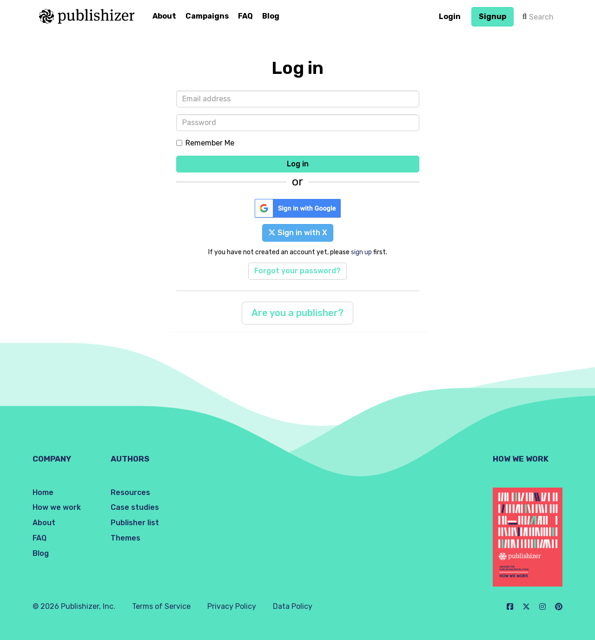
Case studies (135, 507)
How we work (57, 507)
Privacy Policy (231, 606)
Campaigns (207, 16)
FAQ (245, 16)
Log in (298, 163)
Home (43, 492)
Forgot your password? (297, 270)
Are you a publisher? (297, 312)
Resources (130, 492)
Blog (270, 16)
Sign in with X (297, 232)
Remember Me (205, 143)
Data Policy (292, 606)
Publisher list (135, 522)
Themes (125, 538)
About (164, 16)
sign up (361, 252)
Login (450, 16)
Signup (492, 16)
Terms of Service (161, 606)
